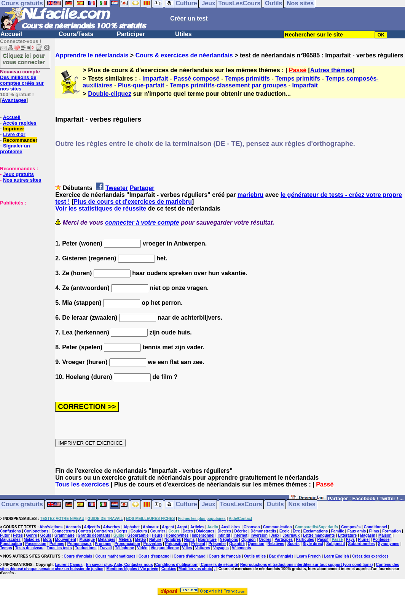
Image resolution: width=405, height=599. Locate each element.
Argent (168, 527)
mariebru (250, 195)
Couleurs (139, 531)
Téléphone (124, 548)
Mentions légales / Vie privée (132, 569)
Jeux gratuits (18, 174)
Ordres (265, 539)
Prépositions (176, 544)
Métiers (125, 539)
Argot (182, 527)
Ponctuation (11, 544)
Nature (155, 539)
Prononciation (127, 544)
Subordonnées (361, 544)
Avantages (14, 100)
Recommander (20, 140)
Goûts (45, 535)
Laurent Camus (69, 565)
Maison (384, 535)
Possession (35, 544)
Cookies (168, 569)
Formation (391, 531)
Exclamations (315, 531)
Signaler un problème (15, 148)
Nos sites (302, 504)
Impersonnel (203, 535)
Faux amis (356, 531)
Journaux (291, 535)
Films (374, 531)
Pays (350, 539)
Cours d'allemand (190, 556)
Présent (198, 544)
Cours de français (225, 556)
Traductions (86, 548)
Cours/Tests (76, 34)
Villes (187, 548)
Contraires (103, 531)
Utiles (183, 34)
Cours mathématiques (116, 556)
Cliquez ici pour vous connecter (24, 58)
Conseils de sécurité (219, 565)
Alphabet (131, 527)
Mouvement (66, 539)
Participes (283, 539)
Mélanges (106, 539)
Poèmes (56, 544)
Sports (293, 544)
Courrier (157, 531)
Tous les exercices (82, 484)
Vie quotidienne (165, 548)
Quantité (237, 544)
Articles (197, 527)
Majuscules (10, 539)
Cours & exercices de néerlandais (184, 55)
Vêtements (241, 548)
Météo (140, 539)
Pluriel (364, 539)
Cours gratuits (22, 504)
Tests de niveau (29, 548)
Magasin (367, 535)
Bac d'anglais (281, 556)
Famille (337, 531)
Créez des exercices (370, 556)
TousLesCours (241, 504)
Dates (188, 531)
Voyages (220, 548)
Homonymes (177, 535)
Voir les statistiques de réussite (100, 208)
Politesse (381, 539)
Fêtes (18, 535)
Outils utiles (255, 556)
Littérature (347, 535)
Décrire (240, 531)
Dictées (224, 531)
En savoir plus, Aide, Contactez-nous (119, 565)
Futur (5, 535)
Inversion (258, 535)
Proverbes (152, 544)
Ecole (284, 531)
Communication (277, 527)
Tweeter (116, 188)
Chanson (252, 527)
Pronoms (103, 544)
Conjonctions (36, 531)
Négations (229, 539)
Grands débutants (94, 535)
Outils (275, 504)
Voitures (202, 548)
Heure (157, 535)
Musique (87, 539)
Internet (240, 535)
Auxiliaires (231, 527)
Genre (31, 535)
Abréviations (51, 527)
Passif (322, 539)
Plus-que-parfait (141, 85)
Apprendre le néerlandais (91, 55)
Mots (47, 539)
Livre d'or (14, 134)
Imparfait (155, 78)
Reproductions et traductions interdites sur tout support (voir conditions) (306, 565)
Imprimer (13, 129)
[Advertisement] (23, 244)
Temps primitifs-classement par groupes (228, 85)
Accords (73, 527)
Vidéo (142, 548)
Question (256, 544)
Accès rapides (19, 123)
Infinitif (224, 535)
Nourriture (207, 539)
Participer (131, 34)
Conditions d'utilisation (176, 565)
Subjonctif (335, 544)
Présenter (217, 544)
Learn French (308, 556)
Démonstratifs (263, 531)
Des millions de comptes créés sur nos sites (22, 80)
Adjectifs (92, 527)
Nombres (172, 539)
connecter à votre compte (142, 222)
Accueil (11, 34)
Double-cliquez (109, 93)
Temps (6, 548)
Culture (186, 504)
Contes (84, 531)
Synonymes (388, 544)
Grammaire (64, 535)
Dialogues (205, 531)
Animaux (151, 527)
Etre (296, 531)
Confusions (10, 531)
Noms (189, 539)
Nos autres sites (22, 180)
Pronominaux (79, 544)
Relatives (276, 544)
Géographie (138, 535)
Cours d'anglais (78, 556)
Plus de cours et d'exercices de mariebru (132, 201)
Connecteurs (63, 531)
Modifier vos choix (195, 569)
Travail (106, 548)
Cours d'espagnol (155, 556)
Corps (122, 531)
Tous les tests (59, 548)
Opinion (248, 539)
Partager (142, 188)
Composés (350, 527)
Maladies (32, 539)
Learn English (336, 556)
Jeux (208, 504)
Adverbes (112, 527)
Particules (305, 539)
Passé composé (197, 78)
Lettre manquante (319, 535)
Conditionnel (375, 527)
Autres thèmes (331, 70)
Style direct (313, 544)
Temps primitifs (247, 78)
